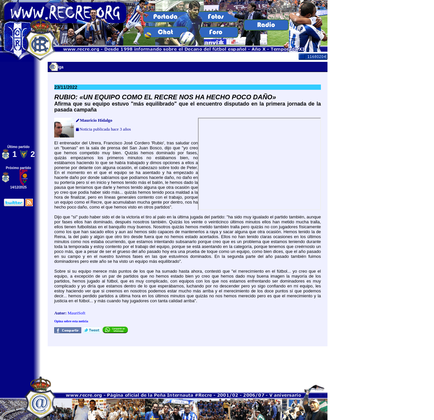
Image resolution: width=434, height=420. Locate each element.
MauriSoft (76, 312)
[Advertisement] (187, 361)
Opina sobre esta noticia (71, 321)
